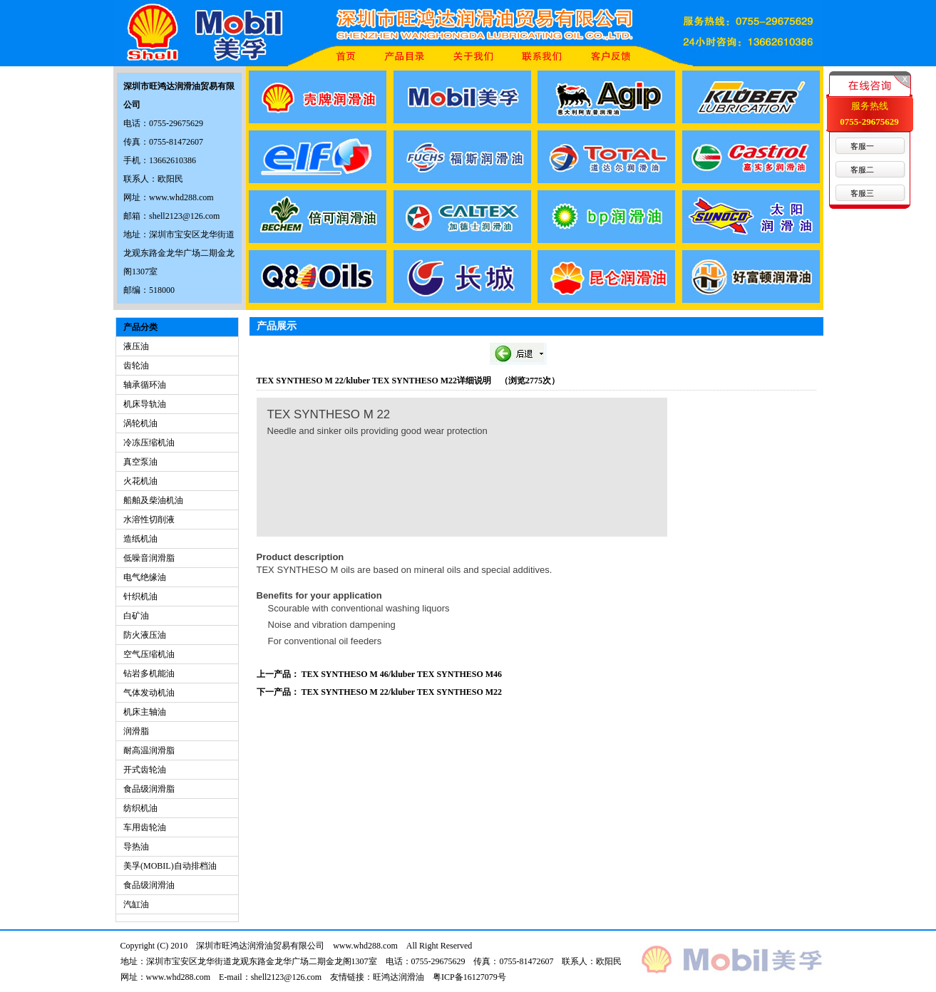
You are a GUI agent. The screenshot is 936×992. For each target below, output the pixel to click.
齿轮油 (136, 366)
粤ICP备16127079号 (469, 977)
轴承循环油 (144, 385)
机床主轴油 (144, 712)
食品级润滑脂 (149, 789)
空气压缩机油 (149, 654)
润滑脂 (136, 731)
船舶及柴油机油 (153, 500)
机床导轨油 (144, 404)
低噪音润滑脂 (149, 558)
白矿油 (136, 616)
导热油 (136, 847)
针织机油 (140, 596)
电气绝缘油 (144, 577)
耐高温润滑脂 (149, 750)
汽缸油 (136, 904)
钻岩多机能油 (149, 673)
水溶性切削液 (149, 520)
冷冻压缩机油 (149, 443)
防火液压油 (144, 635)
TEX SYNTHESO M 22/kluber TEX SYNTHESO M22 (402, 692)
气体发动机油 (149, 693)
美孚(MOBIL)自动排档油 (170, 866)
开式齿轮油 (144, 770)
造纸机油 (140, 539)
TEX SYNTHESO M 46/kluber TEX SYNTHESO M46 (402, 674)
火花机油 (140, 481)
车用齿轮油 (144, 827)
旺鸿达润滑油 (398, 977)
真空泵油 (140, 462)
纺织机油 (140, 808)
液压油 (136, 346)
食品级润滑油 (149, 885)
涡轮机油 (140, 423)
